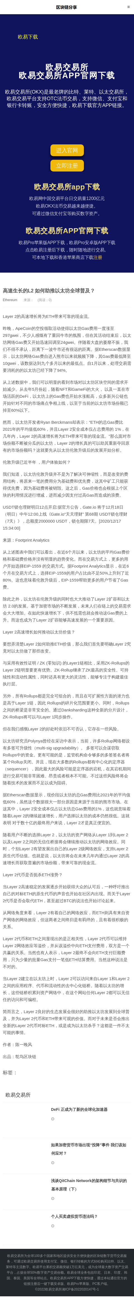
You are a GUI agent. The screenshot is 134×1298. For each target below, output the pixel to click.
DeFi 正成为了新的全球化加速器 (81, 1109)
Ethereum (10, 300)
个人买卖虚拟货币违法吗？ (76, 1217)
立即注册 (67, 166)
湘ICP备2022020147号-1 (80, 1291)
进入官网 (67, 150)
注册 (97, 257)
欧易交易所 (67, 7)
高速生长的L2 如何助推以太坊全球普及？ (49, 291)
